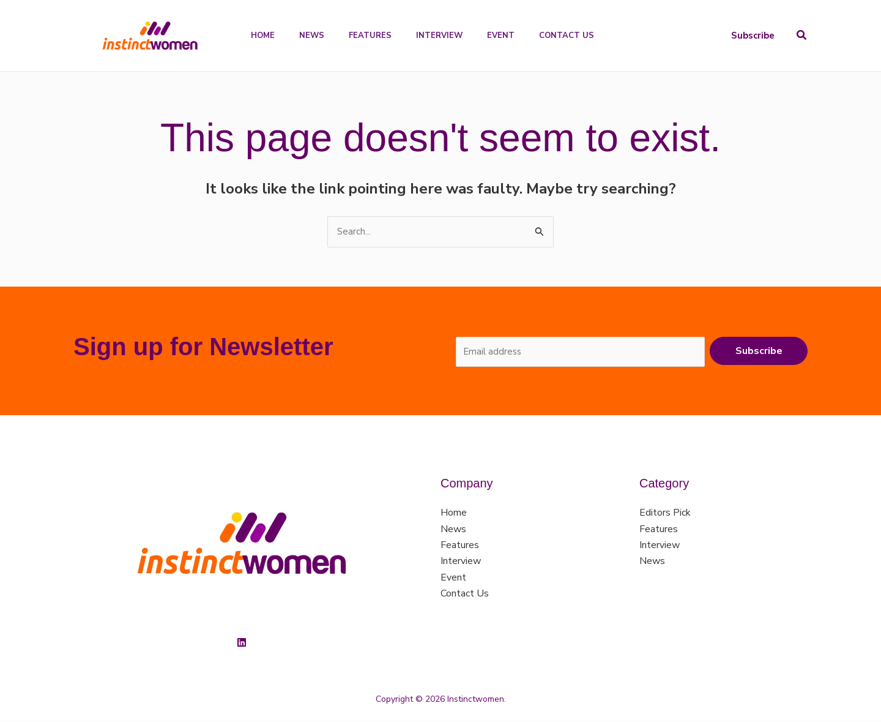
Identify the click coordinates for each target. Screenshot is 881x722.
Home (454, 514)
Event (453, 578)
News (453, 529)
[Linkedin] (242, 644)
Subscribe (758, 351)
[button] (753, 35)
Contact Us (465, 594)
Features (460, 546)
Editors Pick (665, 514)
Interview (461, 562)
